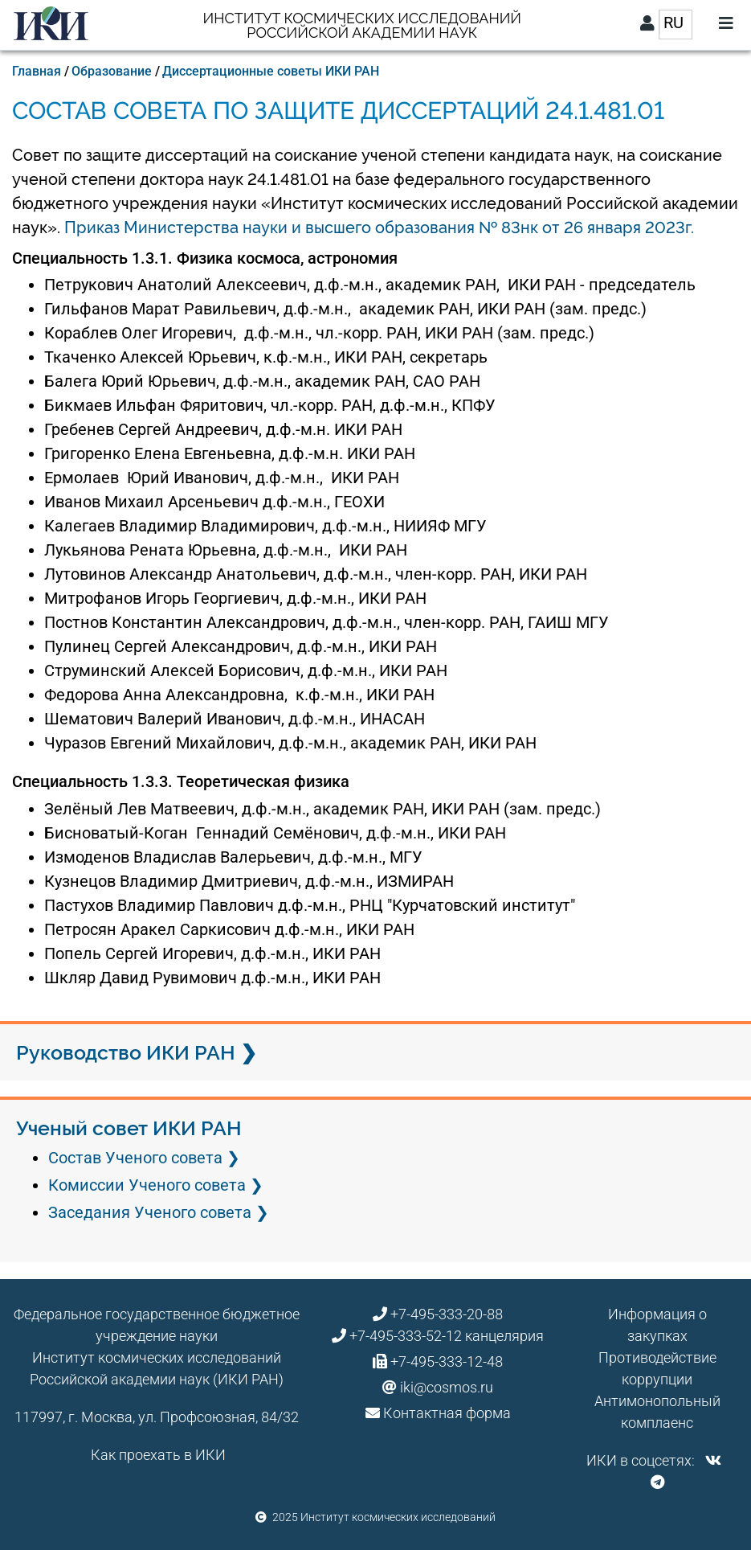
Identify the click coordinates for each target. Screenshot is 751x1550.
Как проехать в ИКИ (158, 1454)
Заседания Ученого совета (149, 1212)
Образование (111, 71)
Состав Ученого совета (135, 1157)
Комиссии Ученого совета (147, 1185)
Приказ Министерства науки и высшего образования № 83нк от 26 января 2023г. (379, 227)
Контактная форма (447, 1412)
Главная (36, 71)
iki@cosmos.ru (446, 1387)
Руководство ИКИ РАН (125, 1052)
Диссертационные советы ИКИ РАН (270, 71)
